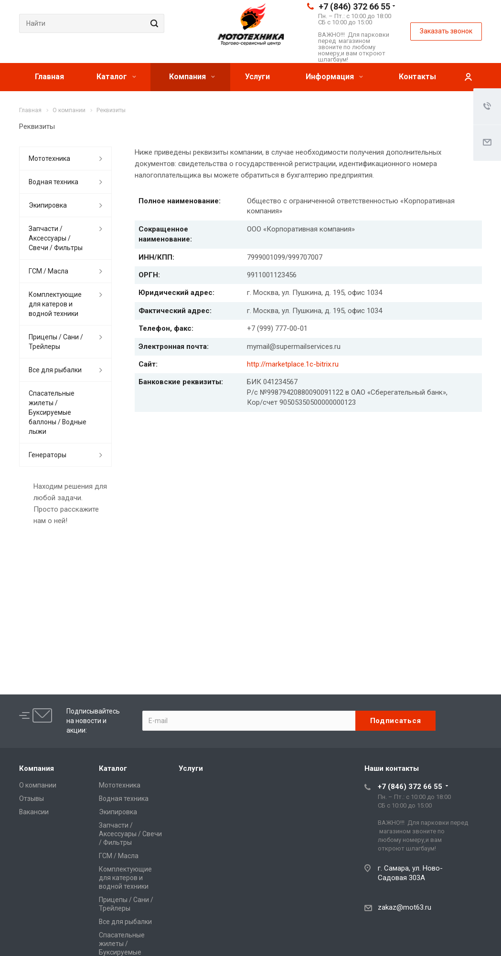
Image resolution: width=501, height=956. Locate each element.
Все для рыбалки (55, 370)
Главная (49, 76)
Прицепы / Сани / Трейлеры (56, 341)
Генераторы (47, 455)
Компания (192, 76)
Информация (334, 76)
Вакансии (34, 812)
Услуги (257, 76)
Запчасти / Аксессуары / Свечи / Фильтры (56, 238)
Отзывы (31, 798)
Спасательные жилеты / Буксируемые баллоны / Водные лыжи (57, 412)
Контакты (417, 76)
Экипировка (48, 205)
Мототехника (49, 158)
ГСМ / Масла (48, 271)
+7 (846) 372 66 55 (354, 6)
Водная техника (53, 182)
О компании (37, 785)
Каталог (116, 76)
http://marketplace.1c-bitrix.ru (293, 364)
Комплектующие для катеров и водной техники (55, 304)
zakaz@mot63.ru (404, 907)
